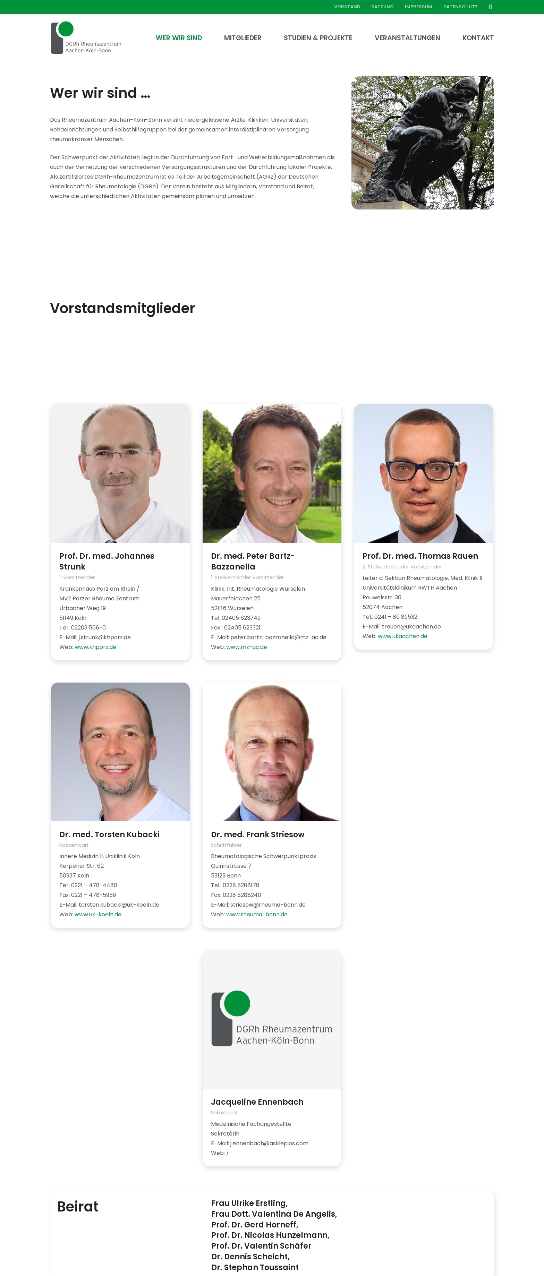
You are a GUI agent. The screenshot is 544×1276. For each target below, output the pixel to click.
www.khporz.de (95, 647)
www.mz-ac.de (246, 647)
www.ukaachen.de (402, 636)
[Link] (86, 38)
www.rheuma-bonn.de (257, 914)
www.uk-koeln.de (98, 914)
